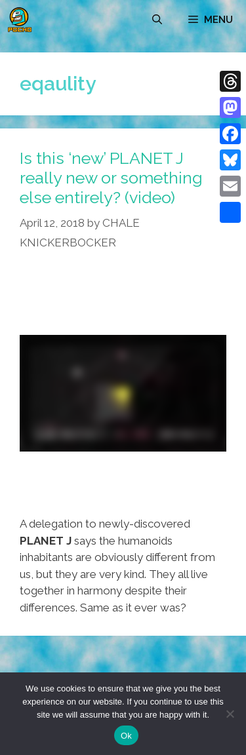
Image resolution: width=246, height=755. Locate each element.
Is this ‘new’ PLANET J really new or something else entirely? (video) (111, 177)
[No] (229, 713)
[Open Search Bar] (157, 19)
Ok (126, 736)
